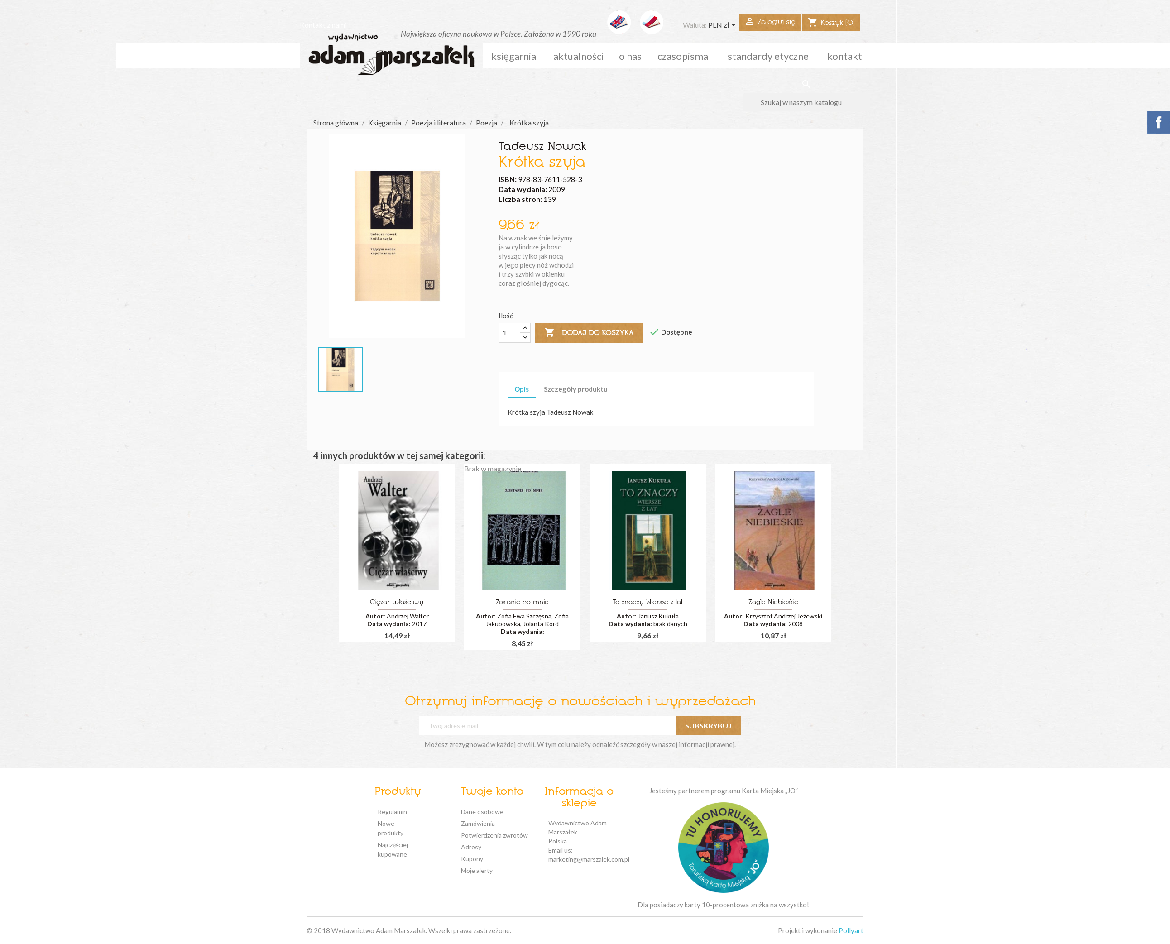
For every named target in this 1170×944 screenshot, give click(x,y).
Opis (521, 389)
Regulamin (392, 811)
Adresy (471, 847)
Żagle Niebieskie (773, 602)
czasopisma (682, 56)
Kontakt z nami (323, 24)
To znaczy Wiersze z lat (648, 602)
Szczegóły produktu (576, 389)
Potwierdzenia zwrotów (494, 835)
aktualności (578, 56)
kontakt (844, 56)
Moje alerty (477, 870)
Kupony (472, 859)
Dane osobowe (482, 811)
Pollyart (851, 930)
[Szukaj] (806, 102)
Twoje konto (491, 791)
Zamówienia (478, 823)
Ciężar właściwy (397, 602)
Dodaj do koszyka (588, 333)
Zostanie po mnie (522, 602)
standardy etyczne (768, 56)
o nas (630, 56)
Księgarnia (513, 56)
